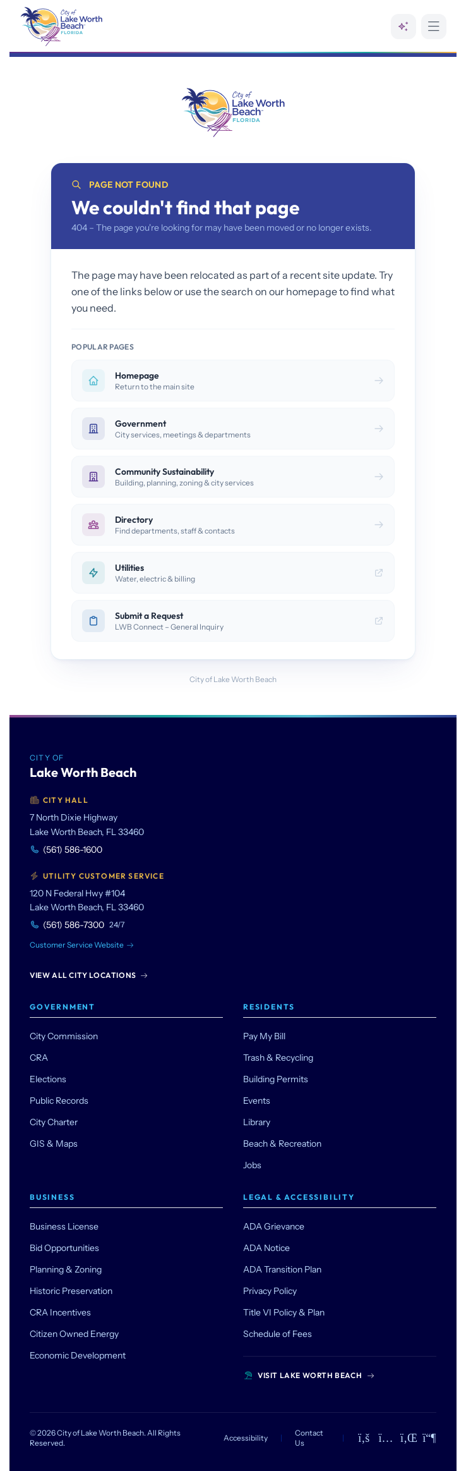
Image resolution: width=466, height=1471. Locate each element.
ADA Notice (266, 1248)
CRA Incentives (60, 1312)
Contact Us (309, 1438)
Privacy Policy (270, 1291)
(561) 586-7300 (77, 925)
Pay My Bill (264, 1036)
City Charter (54, 1122)
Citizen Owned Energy (74, 1334)
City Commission (64, 1036)
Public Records (59, 1100)
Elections (48, 1079)
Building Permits (275, 1079)
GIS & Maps (54, 1143)
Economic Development (78, 1355)
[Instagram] (386, 1438)
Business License (64, 1226)
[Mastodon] (429, 1438)
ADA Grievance (273, 1226)
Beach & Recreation (282, 1143)
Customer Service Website (82, 944)
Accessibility (246, 1438)
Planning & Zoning (66, 1269)
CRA (39, 1057)
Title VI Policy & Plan (284, 1312)
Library (256, 1122)
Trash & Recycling (278, 1057)
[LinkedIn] (407, 1438)
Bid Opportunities (64, 1248)
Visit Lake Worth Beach (309, 1375)
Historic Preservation (71, 1291)
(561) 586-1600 (66, 849)
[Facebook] (364, 1438)
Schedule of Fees (277, 1334)
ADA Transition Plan (282, 1269)
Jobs (252, 1165)
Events (256, 1100)
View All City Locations (89, 975)
